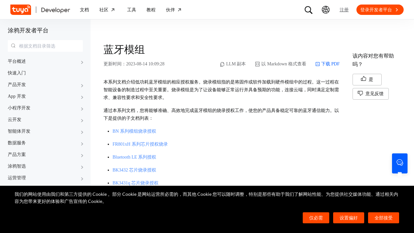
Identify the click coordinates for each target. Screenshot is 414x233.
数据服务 (17, 142)
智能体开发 (19, 131)
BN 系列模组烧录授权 (134, 131)
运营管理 (17, 177)
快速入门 (17, 73)
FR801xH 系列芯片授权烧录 (140, 144)
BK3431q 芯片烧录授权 (135, 183)
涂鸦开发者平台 (28, 30)
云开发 (14, 119)
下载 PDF (327, 64)
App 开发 (17, 96)
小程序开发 (19, 107)
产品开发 (17, 84)
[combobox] (45, 46)
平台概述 (17, 61)
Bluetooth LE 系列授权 (134, 157)
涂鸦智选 (17, 166)
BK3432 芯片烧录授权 (134, 170)
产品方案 (17, 154)
